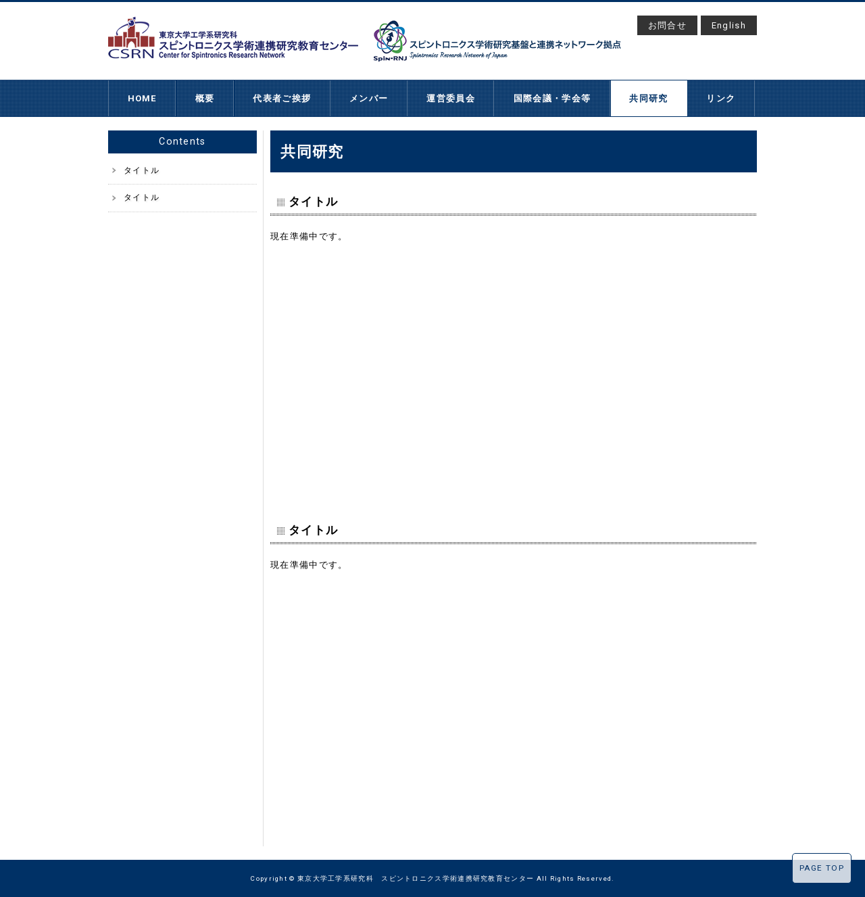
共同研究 (648, 98)
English (729, 25)
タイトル (141, 170)
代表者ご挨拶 (282, 98)
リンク (720, 98)
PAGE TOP (821, 868)
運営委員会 (450, 98)
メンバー (368, 98)
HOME (142, 98)
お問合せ (667, 25)
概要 (205, 98)
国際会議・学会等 (552, 98)
